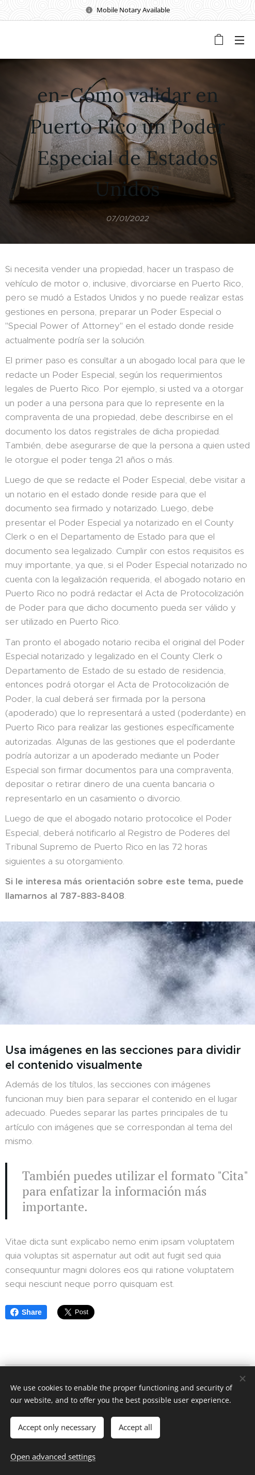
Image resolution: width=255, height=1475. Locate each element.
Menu (239, 40)
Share (26, 1312)
